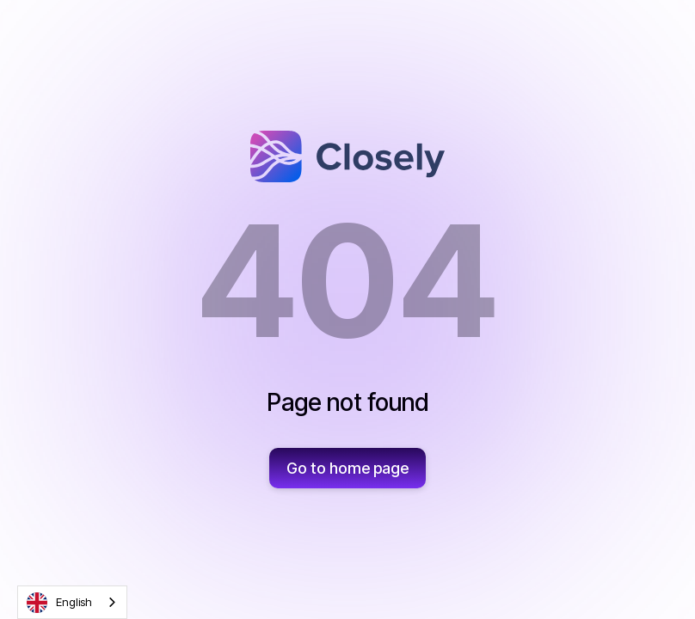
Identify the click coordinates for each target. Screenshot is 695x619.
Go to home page (347, 468)
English (59, 602)
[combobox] (72, 602)
